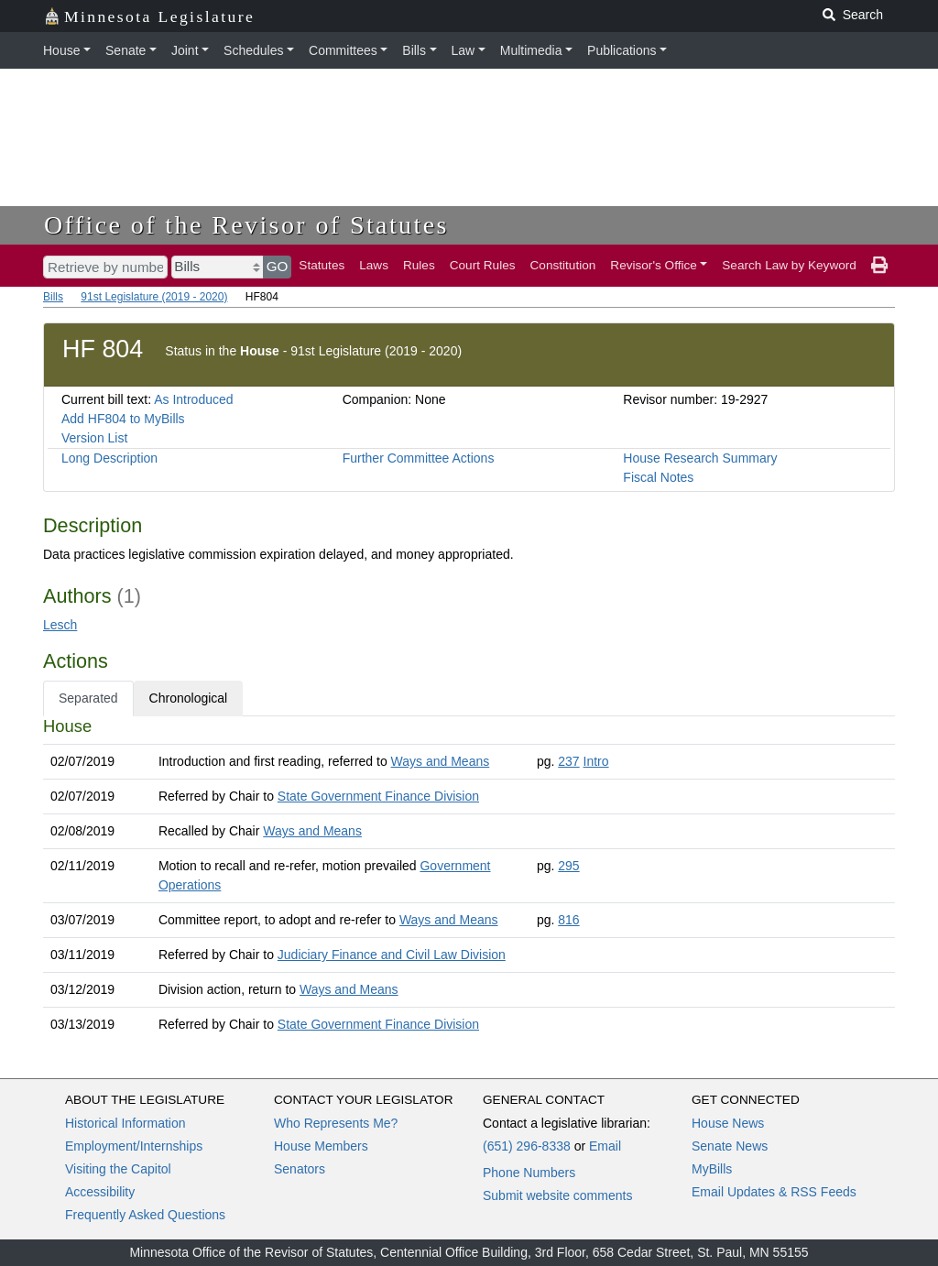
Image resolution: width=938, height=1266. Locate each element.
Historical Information (125, 1123)
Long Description (109, 458)
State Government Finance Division (378, 796)
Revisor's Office (653, 265)
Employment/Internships (133, 1146)
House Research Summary (700, 458)
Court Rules (483, 265)
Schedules (253, 50)
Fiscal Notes (658, 477)
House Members (321, 1146)
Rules (419, 265)
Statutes (321, 265)
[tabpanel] (469, 879)
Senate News (730, 1146)
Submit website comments (557, 1195)
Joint (185, 50)
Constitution (563, 265)
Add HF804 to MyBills (123, 418)
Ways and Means (440, 761)
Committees (343, 50)
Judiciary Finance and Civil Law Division (392, 954)
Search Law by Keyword (789, 265)
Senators (299, 1169)
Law (463, 50)
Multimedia (531, 50)
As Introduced (193, 399)
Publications (622, 50)
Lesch (60, 624)
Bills (414, 50)
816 (568, 919)
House (61, 50)
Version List (94, 438)
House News (728, 1123)
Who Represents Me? (336, 1123)
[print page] (879, 265)
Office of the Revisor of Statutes (246, 225)
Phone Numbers (529, 1172)
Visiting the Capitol (118, 1169)
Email (605, 1146)
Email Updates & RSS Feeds (774, 1191)
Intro (596, 761)
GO (278, 266)
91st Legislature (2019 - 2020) (154, 296)
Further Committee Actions (419, 458)
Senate (125, 50)
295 (568, 865)
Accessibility (100, 1191)
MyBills (712, 1169)
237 (568, 761)
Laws (373, 265)
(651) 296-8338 (527, 1146)
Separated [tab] (88, 698)
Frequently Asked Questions (145, 1214)
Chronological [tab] (188, 698)
